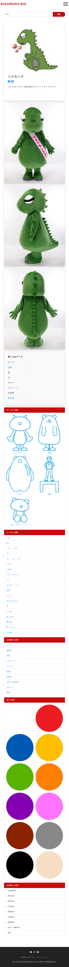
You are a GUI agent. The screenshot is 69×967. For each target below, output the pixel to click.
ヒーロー (10, 666)
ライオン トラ (13, 585)
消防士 (9, 671)
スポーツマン (12, 661)
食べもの (10, 617)
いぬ (8, 538)
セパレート (13, 388)
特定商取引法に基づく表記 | (28, 957)
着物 (8, 692)
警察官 (9, 650)
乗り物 (9, 622)
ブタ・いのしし (13, 574)
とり (8, 580)
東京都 (11, 398)
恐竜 (10, 367)
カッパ (9, 596)
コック (9, 645)
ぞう (8, 553)
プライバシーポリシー (42, 957)
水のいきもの (12, 601)
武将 (8, 656)
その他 (9, 632)
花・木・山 (11, 627)
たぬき (9, 569)
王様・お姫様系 (13, 682)
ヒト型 (9, 611)
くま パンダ (12, 548)
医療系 (9, 677)
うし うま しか (14, 559)
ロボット (10, 687)
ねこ (8, 543)
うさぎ (9, 564)
